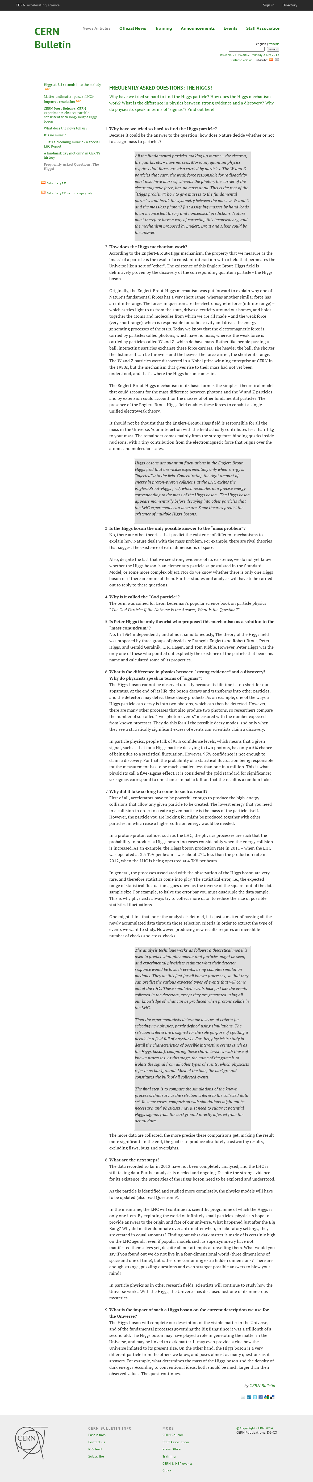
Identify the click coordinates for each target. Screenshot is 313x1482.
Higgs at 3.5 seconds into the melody (72, 84)
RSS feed (95, 1449)
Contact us (96, 1442)
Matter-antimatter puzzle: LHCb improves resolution (69, 99)
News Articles (96, 28)
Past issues (97, 1435)
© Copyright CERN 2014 (254, 1428)
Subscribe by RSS (53, 183)
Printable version (241, 60)
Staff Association (263, 28)
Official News (132, 28)
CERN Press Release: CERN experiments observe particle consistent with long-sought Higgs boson (71, 115)
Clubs (166, 1471)
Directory (289, 5)
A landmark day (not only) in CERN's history (72, 155)
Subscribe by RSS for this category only (66, 193)
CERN (38, 5)
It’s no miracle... (57, 135)
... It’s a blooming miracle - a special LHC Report (72, 144)
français (274, 44)
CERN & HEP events (177, 1464)
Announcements (198, 28)
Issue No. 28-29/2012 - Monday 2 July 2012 (249, 55)
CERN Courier (172, 1435)
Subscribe (96, 1456)
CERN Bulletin (262, 1385)
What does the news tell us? (65, 128)
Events (230, 28)
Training (163, 28)
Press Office (171, 1449)
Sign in (268, 5)
